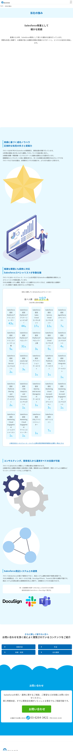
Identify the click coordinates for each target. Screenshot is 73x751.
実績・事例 (6, 721)
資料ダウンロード (7, 731)
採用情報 (5, 706)
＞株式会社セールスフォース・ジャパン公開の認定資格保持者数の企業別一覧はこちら (36, 372)
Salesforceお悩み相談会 (10, 728)
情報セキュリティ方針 (10, 741)
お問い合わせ (6, 726)
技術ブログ (6, 723)
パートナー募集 (7, 711)
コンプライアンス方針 (10, 738)
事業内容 (5, 701)
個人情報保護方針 (8, 743)
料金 (3, 704)
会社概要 (5, 714)
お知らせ (5, 709)
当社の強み (5, 699)
